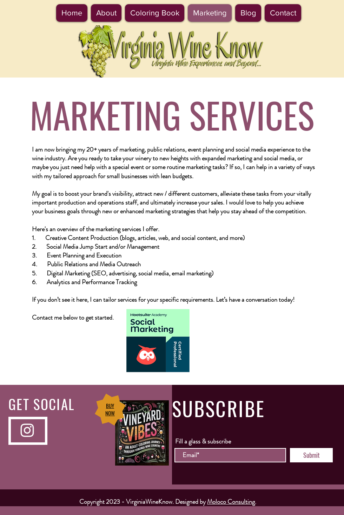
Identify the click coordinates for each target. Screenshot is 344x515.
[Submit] (311, 455)
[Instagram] (27, 430)
